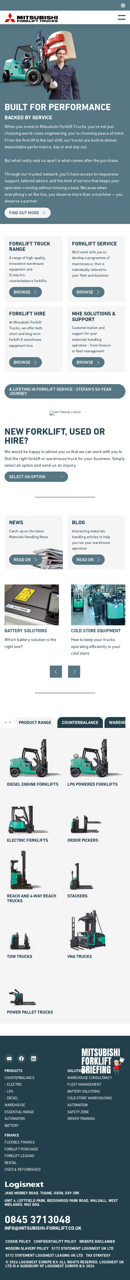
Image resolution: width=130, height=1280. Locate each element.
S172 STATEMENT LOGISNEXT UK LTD (83, 1248)
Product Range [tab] (35, 722)
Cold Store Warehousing (89, 1098)
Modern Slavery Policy (27, 1248)
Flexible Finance (20, 1142)
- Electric (13, 1084)
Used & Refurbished (22, 1169)
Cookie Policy (18, 1241)
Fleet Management (84, 1084)
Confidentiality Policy (55, 1241)
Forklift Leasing (19, 1156)
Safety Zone (78, 1112)
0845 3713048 (37, 1219)
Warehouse (15, 1105)
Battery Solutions (83, 1091)
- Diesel (11, 1098)
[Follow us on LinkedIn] (33, 1058)
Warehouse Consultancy (89, 1078)
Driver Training (81, 1119)
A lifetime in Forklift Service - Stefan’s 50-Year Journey (60, 391)
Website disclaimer (97, 1241)
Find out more (27, 212)
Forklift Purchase (21, 1149)
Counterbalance (20, 1078)
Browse (25, 292)
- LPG (9, 1091)
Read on (26, 559)
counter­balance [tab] (80, 722)
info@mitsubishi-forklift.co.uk (43, 1228)
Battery (11, 1126)
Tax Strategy (98, 1255)
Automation (15, 1119)
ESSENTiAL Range (19, 1112)
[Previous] (56, 672)
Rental (11, 1163)
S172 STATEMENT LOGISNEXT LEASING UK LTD (44, 1255)
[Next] (74, 672)
